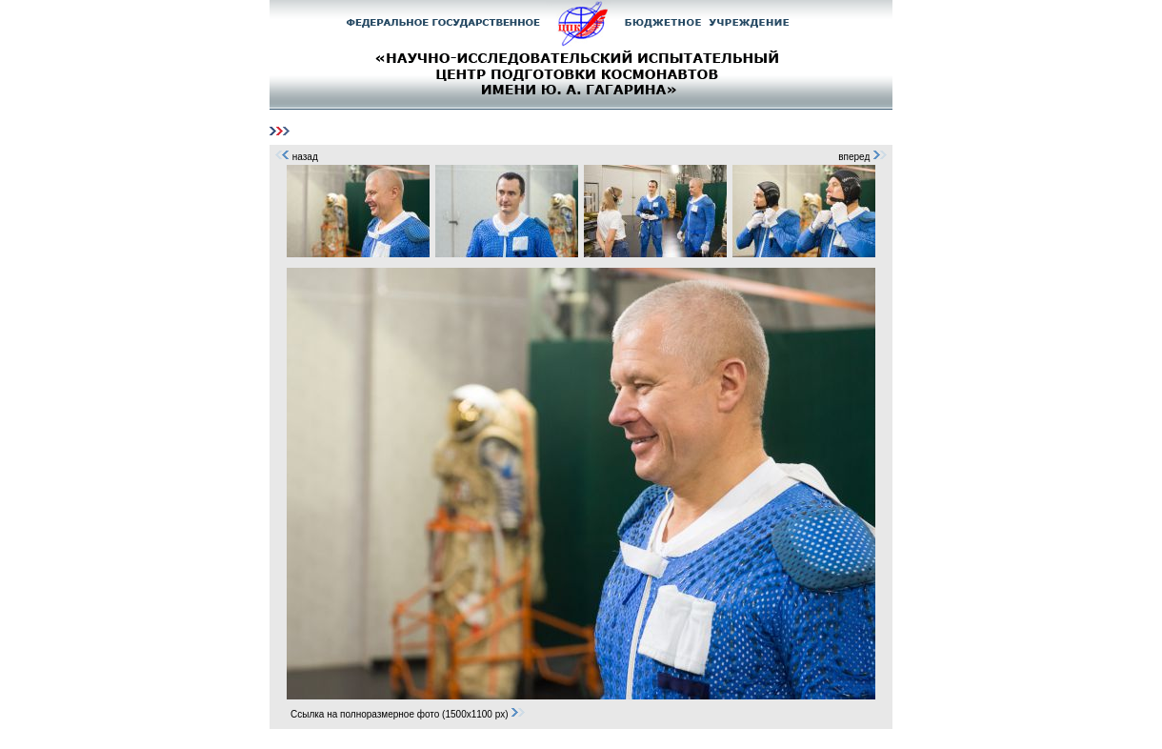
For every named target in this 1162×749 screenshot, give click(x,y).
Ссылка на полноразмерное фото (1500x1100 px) (408, 714)
